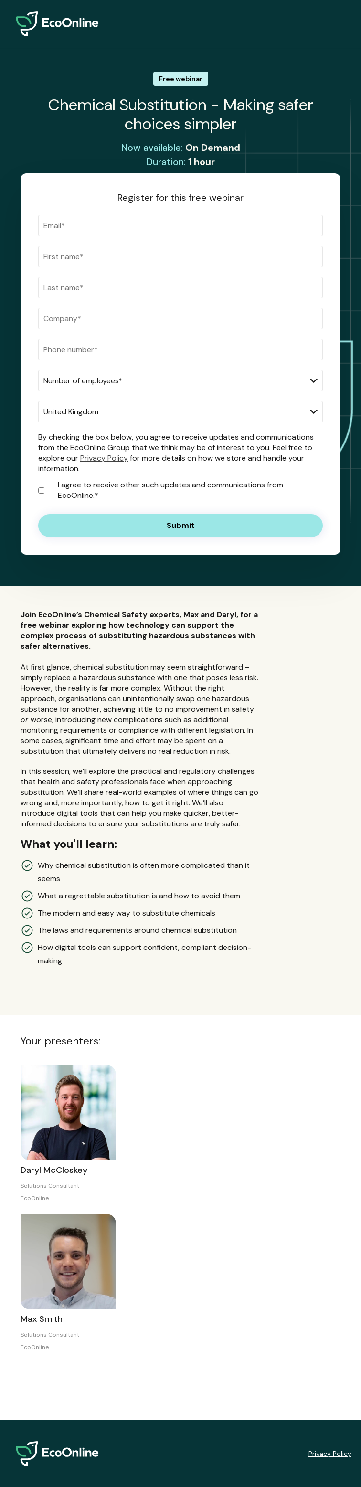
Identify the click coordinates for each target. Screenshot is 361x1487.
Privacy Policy (104, 458)
